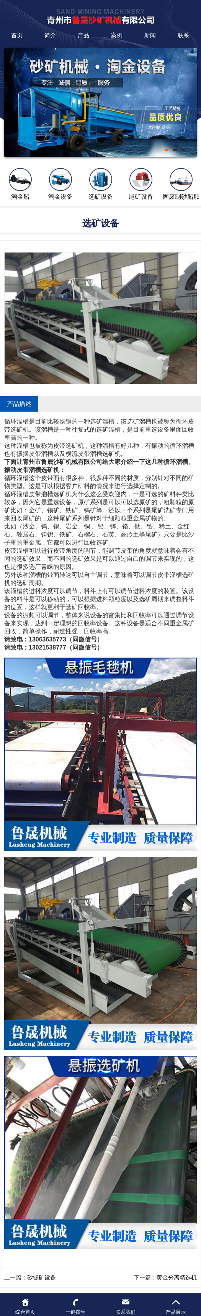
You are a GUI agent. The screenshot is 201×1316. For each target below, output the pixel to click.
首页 (17, 35)
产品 (83, 35)
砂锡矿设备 (41, 1277)
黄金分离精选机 (177, 1277)
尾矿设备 (141, 196)
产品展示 (176, 1312)
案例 (117, 35)
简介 (50, 35)
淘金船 (20, 196)
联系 (183, 35)
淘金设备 (60, 196)
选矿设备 (100, 196)
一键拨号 (75, 1312)
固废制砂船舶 (181, 196)
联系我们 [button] (126, 1312)
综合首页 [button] (25, 1312)
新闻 (150, 35)
